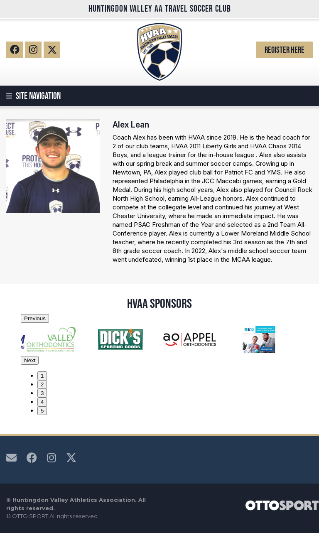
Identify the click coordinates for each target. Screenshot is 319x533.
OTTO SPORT (30, 516)
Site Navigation (33, 96)
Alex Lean (131, 125)
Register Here (284, 50)
